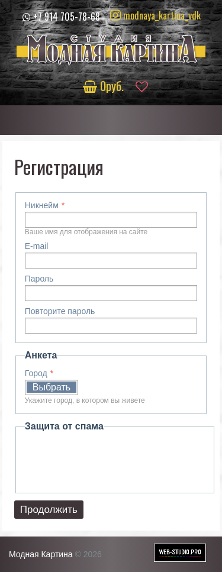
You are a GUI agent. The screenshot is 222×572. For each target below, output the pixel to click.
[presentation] (115, 461)
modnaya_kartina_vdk (155, 15)
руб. (105, 85)
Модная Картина (41, 554)
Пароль (39, 278)
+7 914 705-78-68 (66, 16)
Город (36, 373)
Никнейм (42, 205)
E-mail (37, 246)
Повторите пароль (60, 311)
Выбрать (51, 387)
